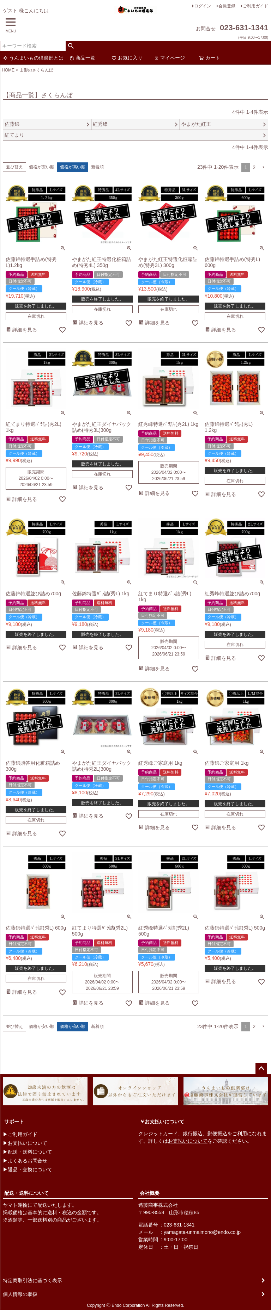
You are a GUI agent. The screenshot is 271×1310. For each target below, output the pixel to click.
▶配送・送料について (27, 1152)
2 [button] (254, 167)
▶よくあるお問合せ (25, 1160)
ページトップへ (261, 1068)
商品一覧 (82, 58)
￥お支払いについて (162, 1121)
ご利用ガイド (255, 6)
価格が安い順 (41, 166)
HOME (8, 70)
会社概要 (149, 1193)
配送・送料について (26, 1193)
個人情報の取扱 (20, 1294)
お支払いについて (187, 1141)
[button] (263, 167)
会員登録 (226, 6)
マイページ (169, 58)
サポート (14, 1121)
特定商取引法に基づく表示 (32, 1280)
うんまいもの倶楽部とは (33, 58)
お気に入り (127, 58)
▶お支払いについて (25, 1143)
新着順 (97, 166)
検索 (71, 46)
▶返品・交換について (27, 1169)
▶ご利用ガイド (20, 1134)
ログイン (202, 6)
